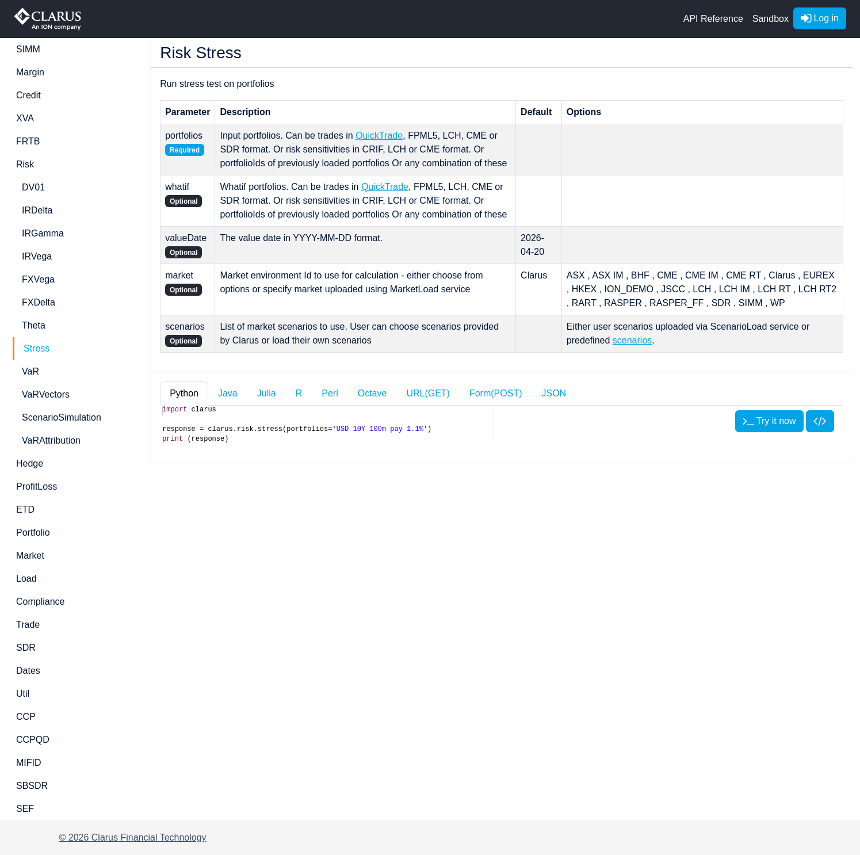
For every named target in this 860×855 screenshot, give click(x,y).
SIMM (28, 49)
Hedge (29, 463)
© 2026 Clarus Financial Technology (133, 837)
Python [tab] (184, 393)
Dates (28, 670)
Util (22, 693)
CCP (26, 717)
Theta (33, 325)
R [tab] (299, 393)
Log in (820, 18)
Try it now (769, 421)
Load (26, 578)
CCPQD (32, 740)
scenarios (632, 340)
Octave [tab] (372, 393)
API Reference (713, 19)
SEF (25, 809)
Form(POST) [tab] (495, 393)
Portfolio (33, 532)
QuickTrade (379, 135)
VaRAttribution (51, 440)
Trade (28, 624)
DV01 (33, 187)
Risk (25, 164)
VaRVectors (46, 394)
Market (30, 555)
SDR (26, 647)
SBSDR (32, 786)
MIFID (28, 763)
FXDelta (38, 302)
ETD (25, 509)
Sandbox (770, 19)
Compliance (40, 601)
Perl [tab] (330, 393)
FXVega (38, 279)
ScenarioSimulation (61, 417)
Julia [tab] (266, 393)
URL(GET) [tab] (428, 393)
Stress (36, 348)
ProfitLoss (36, 486)
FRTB (28, 141)
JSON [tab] (553, 393)
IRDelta (37, 210)
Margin (30, 72)
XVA (25, 118)
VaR (30, 371)
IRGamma (43, 233)
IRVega (37, 256)
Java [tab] (228, 393)
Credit (28, 95)
